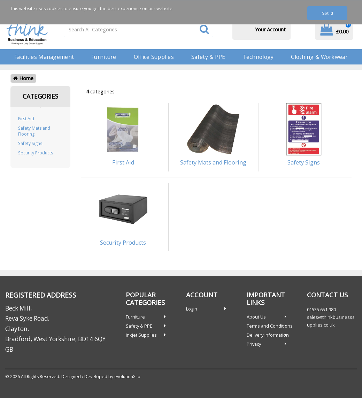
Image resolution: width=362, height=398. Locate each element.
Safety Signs (30, 143)
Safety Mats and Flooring (34, 131)
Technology (258, 57)
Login (191, 309)
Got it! (327, 13)
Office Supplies (154, 57)
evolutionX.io (127, 377)
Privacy (254, 344)
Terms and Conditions (270, 326)
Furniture (103, 57)
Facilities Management (44, 57)
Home (23, 78)
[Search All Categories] (138, 29)
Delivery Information (268, 335)
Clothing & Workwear (319, 57)
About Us (256, 317)
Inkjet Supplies (141, 335)
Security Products (35, 153)
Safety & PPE (208, 57)
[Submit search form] (204, 30)
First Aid (26, 119)
